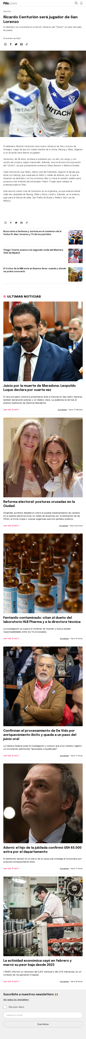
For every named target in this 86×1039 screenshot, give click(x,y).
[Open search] (76, 3)
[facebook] (11, 44)
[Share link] (27, 44)
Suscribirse (43, 1024)
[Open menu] (81, 3)
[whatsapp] (5, 44)
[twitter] (16, 44)
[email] (21, 44)
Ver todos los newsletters (16, 999)
